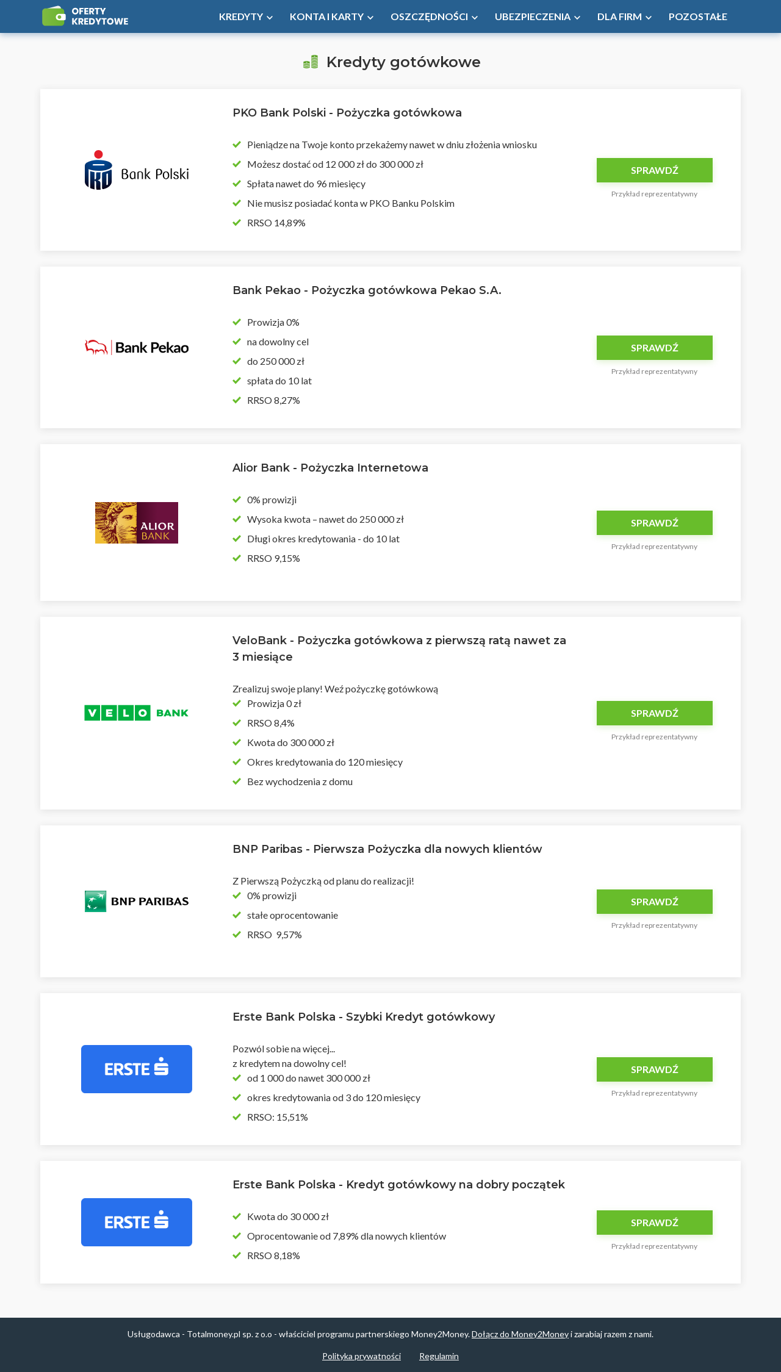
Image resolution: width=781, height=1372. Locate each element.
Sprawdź (654, 170)
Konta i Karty (327, 16)
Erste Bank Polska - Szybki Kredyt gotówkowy (363, 1017)
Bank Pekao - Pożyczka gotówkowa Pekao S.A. (367, 290)
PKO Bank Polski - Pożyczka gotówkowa (347, 113)
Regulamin (439, 1356)
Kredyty (241, 16)
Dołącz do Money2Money (520, 1334)
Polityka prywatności (361, 1356)
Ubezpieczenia (532, 16)
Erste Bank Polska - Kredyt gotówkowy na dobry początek (398, 1184)
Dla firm (619, 16)
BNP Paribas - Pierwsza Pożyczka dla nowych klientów (387, 849)
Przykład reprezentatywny (654, 193)
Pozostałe (698, 16)
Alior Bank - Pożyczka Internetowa (330, 468)
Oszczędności (429, 16)
